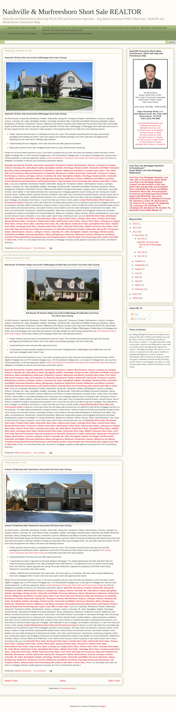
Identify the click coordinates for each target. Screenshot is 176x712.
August (138, 269)
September (140, 265)
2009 (135, 298)
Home (63, 681)
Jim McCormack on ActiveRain (150, 130)
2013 (135, 223)
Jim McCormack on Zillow (150, 132)
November (140, 235)
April (137, 281)
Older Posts (114, 681)
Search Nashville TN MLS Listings (22, 33)
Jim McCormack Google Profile (150, 139)
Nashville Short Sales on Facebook (150, 144)
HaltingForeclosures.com (150, 128)
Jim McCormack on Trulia (150, 135)
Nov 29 (140, 252)
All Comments (138, 319)
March (138, 285)
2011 (135, 232)
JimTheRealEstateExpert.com (150, 123)
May (137, 277)
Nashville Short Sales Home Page (22, 28)
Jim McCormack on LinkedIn (150, 137)
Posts (135, 314)
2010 (135, 294)
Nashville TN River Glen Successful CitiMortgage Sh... (149, 244)
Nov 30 (140, 238)
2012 (135, 227)
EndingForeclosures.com (150, 125)
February (139, 289)
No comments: (40, 248)
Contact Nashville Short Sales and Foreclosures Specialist (66, 33)
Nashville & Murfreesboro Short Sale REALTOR (71, 12)
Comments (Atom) (68, 688)
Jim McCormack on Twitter (150, 142)
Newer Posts (11, 681)
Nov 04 (140, 256)
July (137, 273)
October (139, 261)
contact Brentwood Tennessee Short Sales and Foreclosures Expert (74, 585)
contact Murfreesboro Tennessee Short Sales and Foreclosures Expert (75, 158)
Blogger (102, 706)
